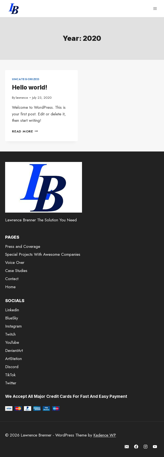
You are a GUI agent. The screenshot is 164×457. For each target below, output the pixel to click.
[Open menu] (155, 8)
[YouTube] (155, 446)
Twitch (10, 334)
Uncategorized (26, 79)
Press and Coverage (22, 246)
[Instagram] (145, 446)
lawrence (22, 97)
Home (10, 287)
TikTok (10, 375)
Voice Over (14, 262)
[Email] (127, 446)
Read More (25, 131)
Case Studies (16, 270)
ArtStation (13, 358)
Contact (11, 279)
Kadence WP (104, 435)
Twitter (10, 383)
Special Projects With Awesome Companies (42, 254)
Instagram (13, 326)
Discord (11, 367)
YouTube (12, 342)
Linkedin (12, 310)
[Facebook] (136, 446)
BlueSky (11, 318)
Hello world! (29, 87)
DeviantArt (14, 350)
